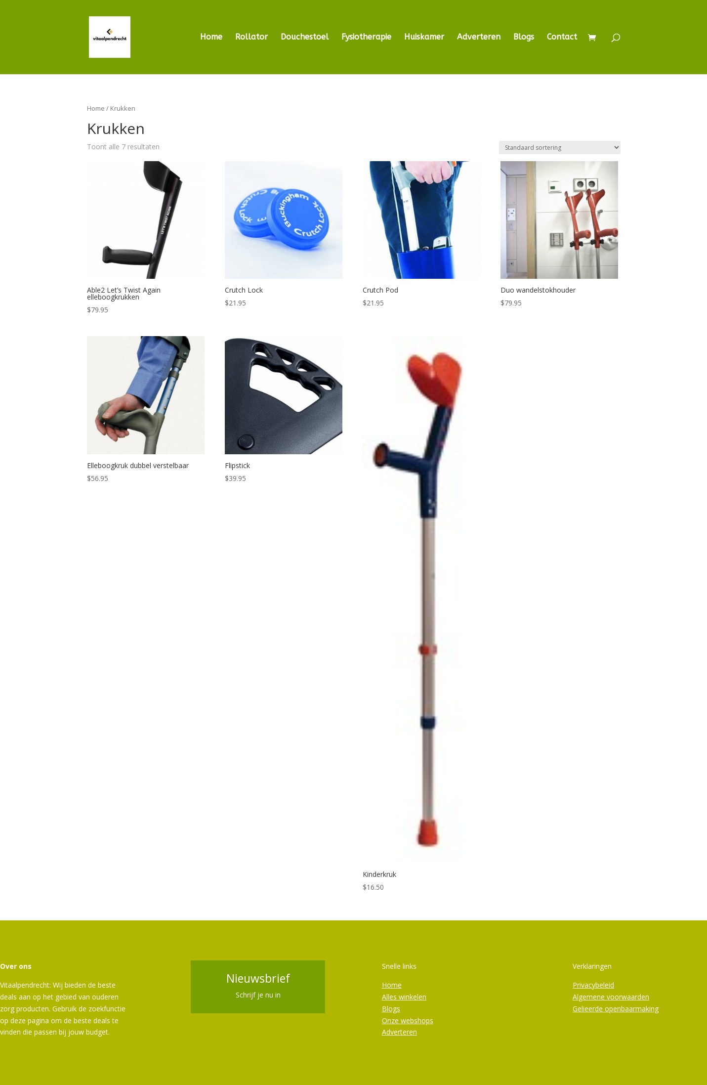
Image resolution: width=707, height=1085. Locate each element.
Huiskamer (424, 38)
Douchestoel (305, 38)
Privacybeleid (593, 985)
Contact (562, 38)
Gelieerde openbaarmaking (616, 1008)
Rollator (251, 38)
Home (211, 38)
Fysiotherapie (366, 38)
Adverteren (478, 38)
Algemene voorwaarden (611, 996)
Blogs (523, 38)
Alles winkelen (404, 996)
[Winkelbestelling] (560, 147)
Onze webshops (407, 1020)
